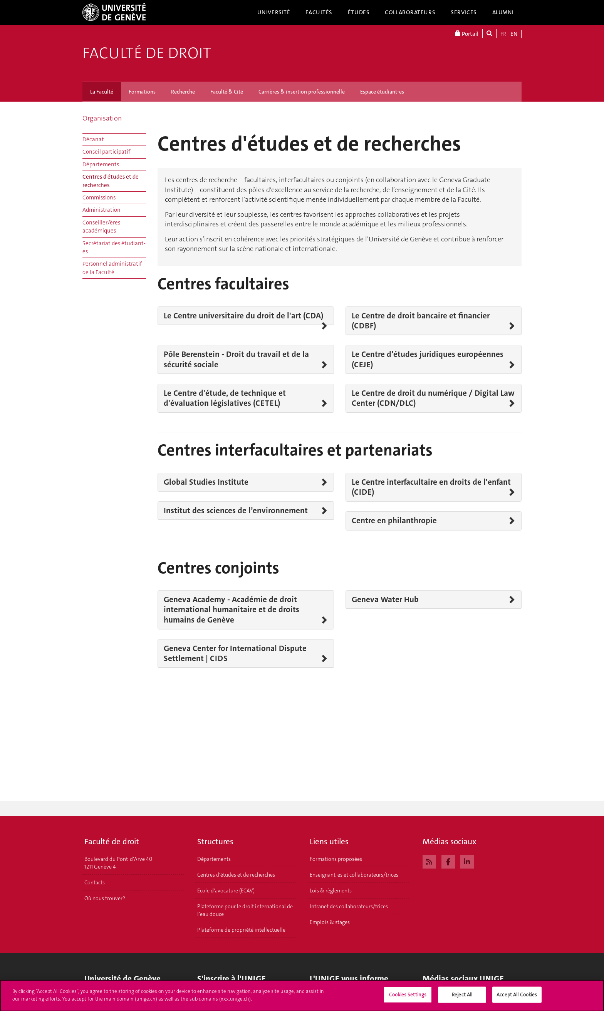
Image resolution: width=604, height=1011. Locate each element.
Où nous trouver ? (104, 898)
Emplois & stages (330, 922)
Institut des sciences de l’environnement (236, 511)
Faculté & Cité (226, 91)
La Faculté (101, 91)
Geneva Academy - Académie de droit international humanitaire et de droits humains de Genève (231, 609)
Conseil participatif (106, 152)
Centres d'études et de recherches (110, 181)
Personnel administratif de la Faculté (112, 268)
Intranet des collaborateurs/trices (349, 906)
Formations (142, 91)
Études (358, 12)
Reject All (462, 997)
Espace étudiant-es (382, 91)
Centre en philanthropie (394, 521)
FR (503, 34)
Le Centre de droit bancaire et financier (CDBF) (421, 321)
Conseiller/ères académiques (101, 226)
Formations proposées (336, 858)
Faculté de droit (146, 53)
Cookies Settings (407, 997)
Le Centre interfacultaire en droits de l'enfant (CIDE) (431, 487)
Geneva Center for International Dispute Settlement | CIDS (235, 653)
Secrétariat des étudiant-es (114, 247)
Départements (100, 164)
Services (464, 12)
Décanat (93, 139)
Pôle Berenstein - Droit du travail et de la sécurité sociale (236, 359)
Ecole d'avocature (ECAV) (226, 890)
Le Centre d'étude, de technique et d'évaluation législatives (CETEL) (225, 398)
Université (273, 12)
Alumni (503, 12)
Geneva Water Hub (385, 599)
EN (513, 34)
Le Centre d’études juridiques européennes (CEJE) (427, 359)
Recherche (183, 91)
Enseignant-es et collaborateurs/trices (354, 874)
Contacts (94, 882)
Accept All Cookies (517, 997)
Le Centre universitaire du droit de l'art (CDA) (243, 316)
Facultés (318, 12)
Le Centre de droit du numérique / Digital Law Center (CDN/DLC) (433, 398)
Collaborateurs (410, 12)
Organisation (102, 118)
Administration (101, 210)
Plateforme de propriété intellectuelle (241, 929)
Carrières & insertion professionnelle (301, 91)
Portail (466, 34)
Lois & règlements (331, 890)
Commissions (99, 197)
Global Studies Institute (206, 482)
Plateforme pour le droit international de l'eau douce (245, 910)
